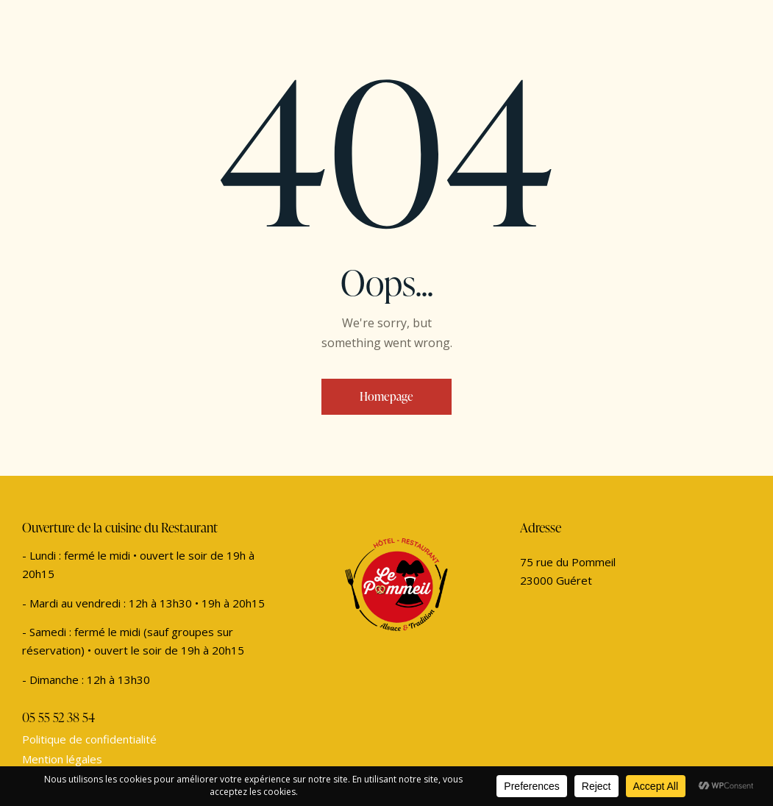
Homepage (386, 396)
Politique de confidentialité (89, 739)
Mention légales (62, 759)
